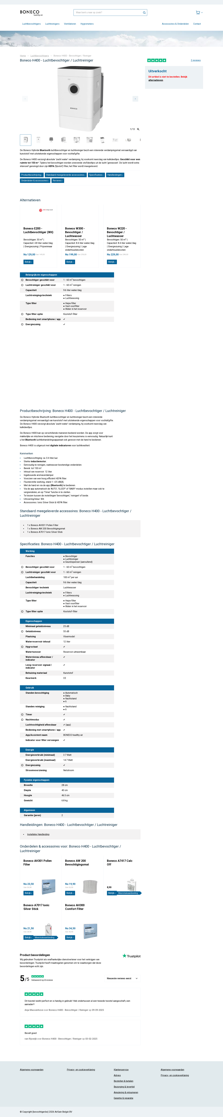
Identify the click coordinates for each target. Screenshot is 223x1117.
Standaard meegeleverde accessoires (65, 175)
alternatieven (155, 80)
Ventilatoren (70, 23)
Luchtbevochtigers (31, 23)
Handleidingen (115, 175)
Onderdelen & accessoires (35, 180)
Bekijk (28, 261)
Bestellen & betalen (123, 1081)
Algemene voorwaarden (31, 1069)
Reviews (58, 180)
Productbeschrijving (31, 175)
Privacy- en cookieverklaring (81, 1069)
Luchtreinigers (52, 23)
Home (23, 56)
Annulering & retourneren (126, 1092)
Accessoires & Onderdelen (175, 23)
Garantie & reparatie (123, 1098)
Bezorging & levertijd (124, 1086)
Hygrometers (87, 23)
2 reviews (196, 60)
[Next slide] (135, 99)
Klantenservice (121, 1069)
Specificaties (96, 175)
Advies (117, 1075)
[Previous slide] (25, 99)
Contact (197, 23)
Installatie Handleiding (38, 834)
